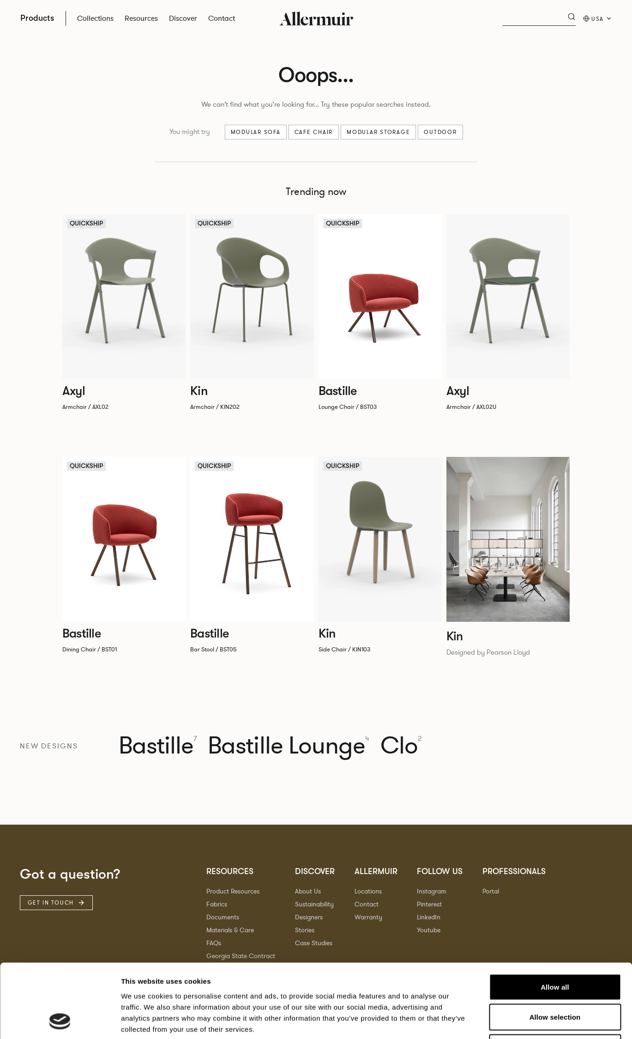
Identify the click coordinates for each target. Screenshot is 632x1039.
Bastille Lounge (288, 746)
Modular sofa (256, 132)
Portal (490, 891)
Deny (554, 978)
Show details (484, 1021)
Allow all (555, 918)
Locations (368, 891)
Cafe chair (314, 132)
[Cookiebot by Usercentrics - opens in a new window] (59, 1021)
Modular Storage (378, 132)
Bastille (158, 746)
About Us (308, 891)
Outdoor (440, 132)
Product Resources (232, 891)
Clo (400, 746)
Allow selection (555, 948)
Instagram (431, 891)
